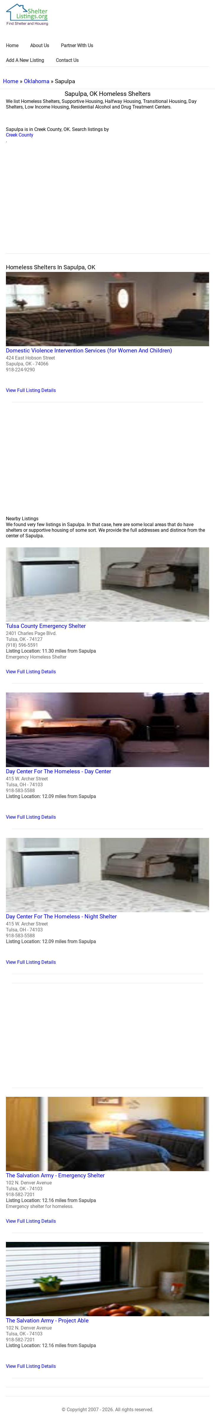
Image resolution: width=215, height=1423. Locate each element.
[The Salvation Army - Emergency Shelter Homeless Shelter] (107, 1160)
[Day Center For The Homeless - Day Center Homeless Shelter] (107, 756)
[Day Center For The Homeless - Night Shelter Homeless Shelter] (107, 901)
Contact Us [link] (67, 60)
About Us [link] (39, 45)
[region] (107, 205)
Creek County (19, 135)
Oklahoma (36, 81)
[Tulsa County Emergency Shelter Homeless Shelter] (107, 610)
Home (10, 81)
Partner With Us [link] (77, 45)
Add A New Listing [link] (25, 60)
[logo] (27, 15)
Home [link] (12, 45)
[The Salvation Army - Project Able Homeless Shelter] (107, 1305)
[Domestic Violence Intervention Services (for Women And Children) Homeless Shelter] (107, 332)
